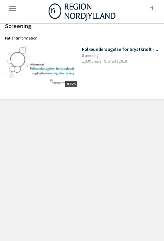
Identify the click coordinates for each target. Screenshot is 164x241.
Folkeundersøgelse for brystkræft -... (120, 49)
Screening (90, 55)
